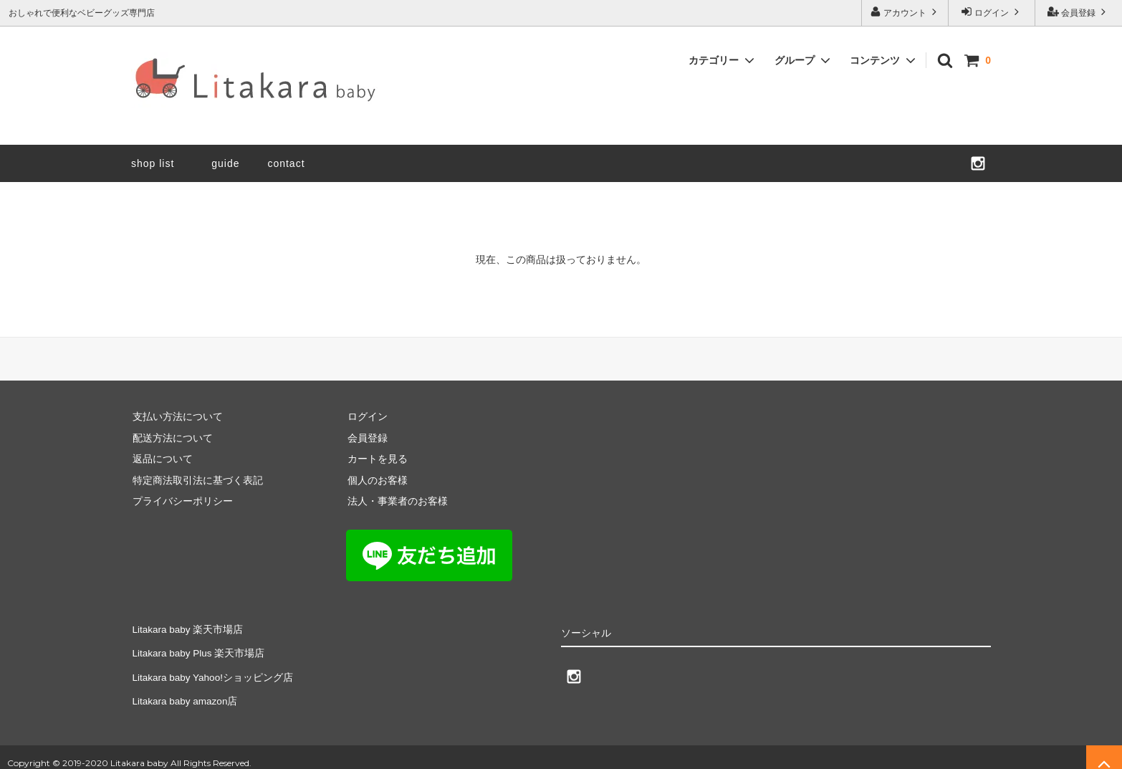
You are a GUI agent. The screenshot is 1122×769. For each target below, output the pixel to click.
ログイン (992, 12)
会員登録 (1078, 12)
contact (286, 163)
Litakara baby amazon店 (185, 691)
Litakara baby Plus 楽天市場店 (199, 648)
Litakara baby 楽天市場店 (187, 628)
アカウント (905, 12)
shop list (152, 163)
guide (230, 163)
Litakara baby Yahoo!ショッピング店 (213, 669)
